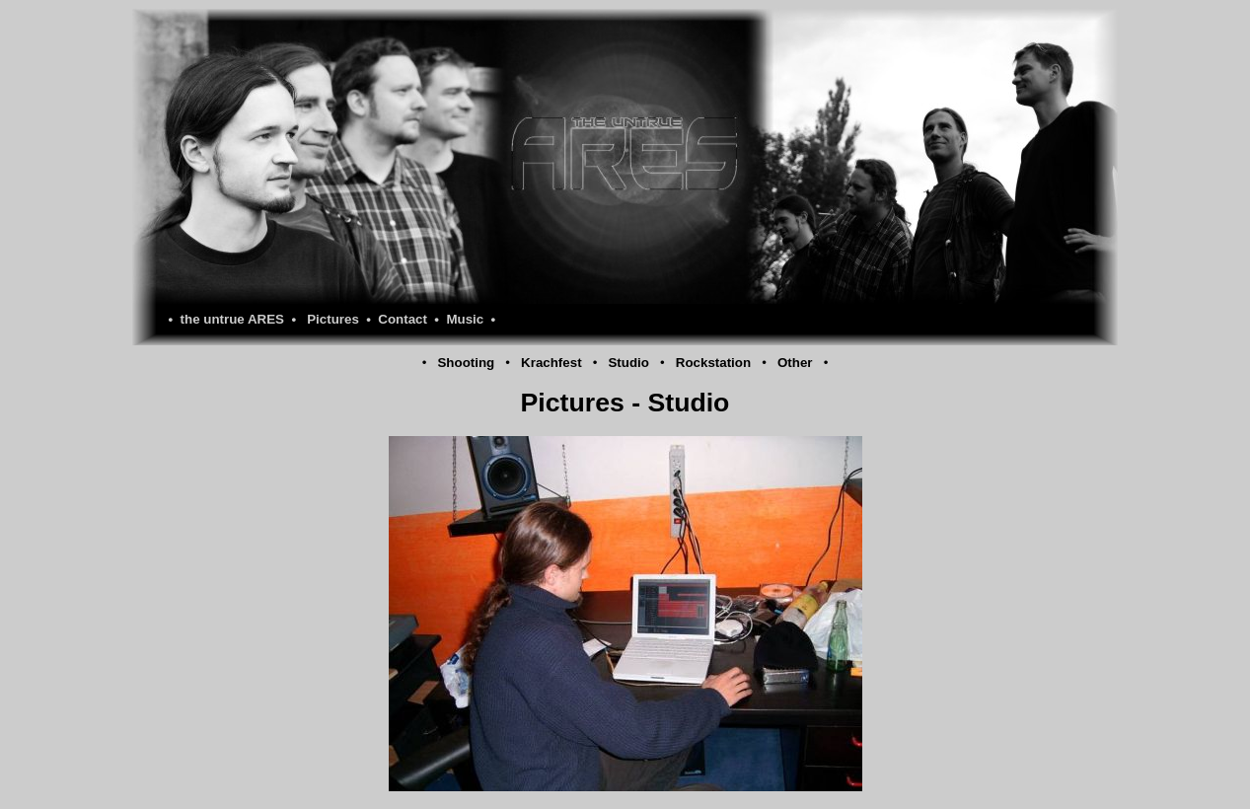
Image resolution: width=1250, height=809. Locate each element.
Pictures (333, 319)
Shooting (465, 362)
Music (464, 319)
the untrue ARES (232, 319)
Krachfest (551, 362)
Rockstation (713, 362)
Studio (628, 362)
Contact (402, 319)
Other (795, 362)
